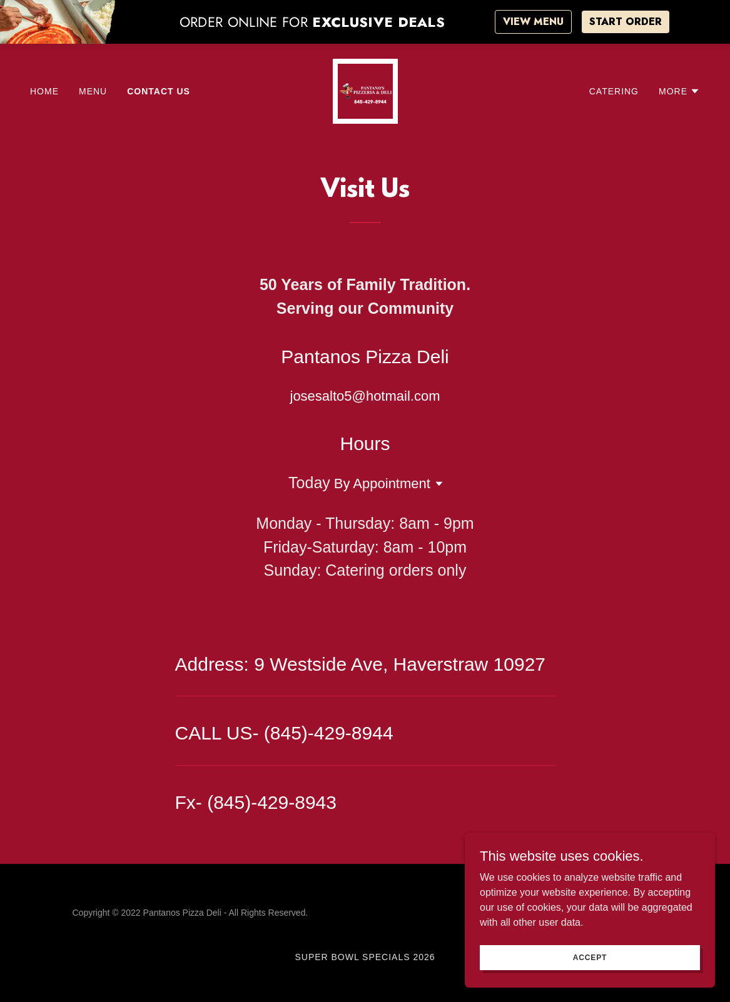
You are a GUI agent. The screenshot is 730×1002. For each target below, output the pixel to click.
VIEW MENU (533, 21)
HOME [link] (44, 91)
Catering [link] (614, 91)
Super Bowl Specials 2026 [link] (365, 957)
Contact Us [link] (158, 91)
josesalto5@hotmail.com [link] (365, 396)
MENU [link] (93, 91)
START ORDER (625, 21)
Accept (590, 957)
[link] (365, 90)
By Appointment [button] (382, 483)
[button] (679, 91)
